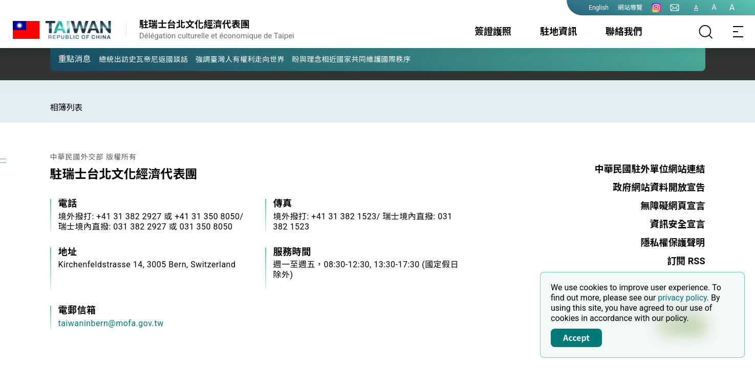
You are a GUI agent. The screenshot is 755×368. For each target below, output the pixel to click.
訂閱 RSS (686, 261)
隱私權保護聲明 (673, 242)
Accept (576, 337)
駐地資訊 (558, 31)
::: (3, 160)
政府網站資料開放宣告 (659, 187)
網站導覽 (630, 7)
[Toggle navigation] (738, 31)
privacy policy (682, 298)
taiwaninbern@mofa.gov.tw (111, 323)
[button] (65, 59)
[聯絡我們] (674, 7)
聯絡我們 (624, 31)
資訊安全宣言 (677, 224)
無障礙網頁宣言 (673, 205)
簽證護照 (492, 31)
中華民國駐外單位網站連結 (650, 169)
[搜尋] (705, 31)
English (599, 7)
